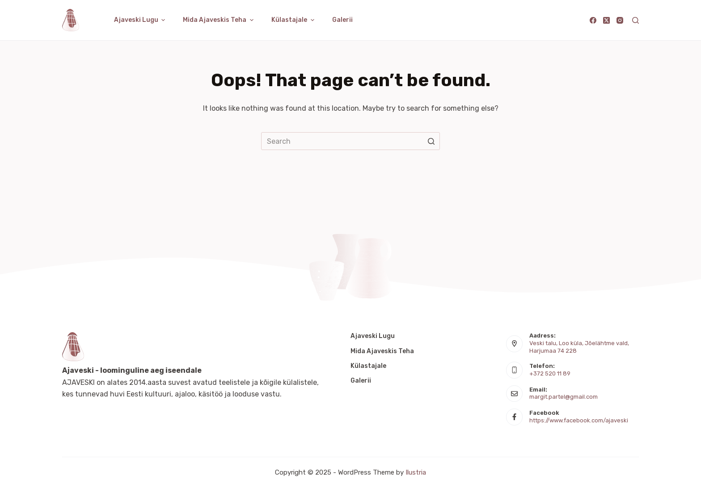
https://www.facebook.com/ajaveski (578, 420)
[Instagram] (620, 20)
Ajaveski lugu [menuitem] (141, 20)
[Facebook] (593, 20)
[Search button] (431, 141)
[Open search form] (635, 20)
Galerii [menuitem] (342, 20)
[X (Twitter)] (606, 20)
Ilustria (415, 472)
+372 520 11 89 (549, 373)
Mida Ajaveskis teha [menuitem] (219, 20)
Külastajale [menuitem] (294, 20)
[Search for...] (350, 141)
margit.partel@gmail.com (563, 396)
